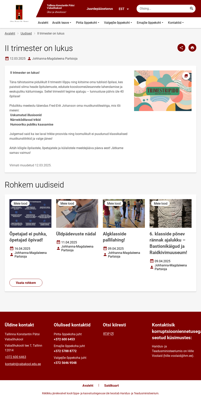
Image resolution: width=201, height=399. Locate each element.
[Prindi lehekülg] (192, 48)
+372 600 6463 (15, 357)
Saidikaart (111, 385)
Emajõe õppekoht (150, 23)
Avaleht (43, 23)
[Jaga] (181, 48)
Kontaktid (176, 23)
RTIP (106, 334)
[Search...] (191, 8)
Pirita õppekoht (88, 23)
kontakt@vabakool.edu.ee (23, 364)
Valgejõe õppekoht (118, 23)
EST (124, 9)
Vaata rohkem (26, 283)
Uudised (26, 33)
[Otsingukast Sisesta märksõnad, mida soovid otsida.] (166, 9)
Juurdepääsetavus (100, 9)
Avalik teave (62, 23)
